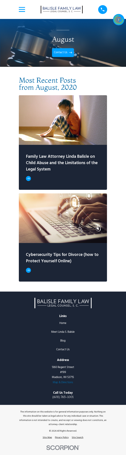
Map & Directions (63, 382)
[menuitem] (47, 438)
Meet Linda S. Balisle (63, 332)
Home (62, 323)
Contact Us (63, 349)
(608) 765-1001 (63, 397)
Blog (63, 341)
